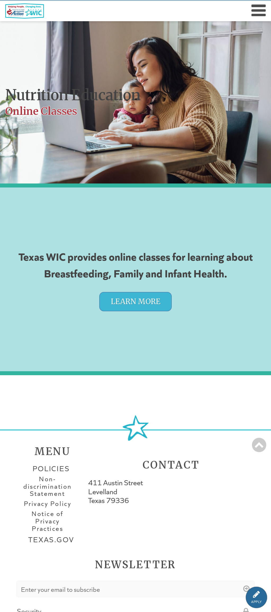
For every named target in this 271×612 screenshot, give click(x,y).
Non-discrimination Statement (47, 486)
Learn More (135, 301)
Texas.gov (51, 539)
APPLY (256, 602)
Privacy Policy (47, 503)
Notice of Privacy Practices (47, 521)
